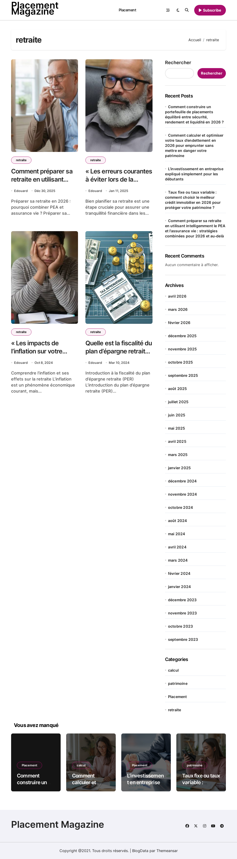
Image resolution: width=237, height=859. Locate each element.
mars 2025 (178, 454)
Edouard (21, 191)
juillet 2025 (178, 402)
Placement (127, 10)
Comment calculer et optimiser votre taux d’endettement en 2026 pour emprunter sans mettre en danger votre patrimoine (194, 145)
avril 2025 (177, 441)
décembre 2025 (182, 336)
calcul (173, 670)
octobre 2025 (180, 362)
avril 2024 (177, 547)
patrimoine (177, 683)
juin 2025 (176, 415)
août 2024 (177, 520)
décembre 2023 (182, 600)
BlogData (140, 850)
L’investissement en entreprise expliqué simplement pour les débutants (194, 174)
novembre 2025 (182, 349)
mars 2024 (178, 560)
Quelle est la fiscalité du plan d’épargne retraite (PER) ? (118, 351)
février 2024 (179, 573)
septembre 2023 (183, 639)
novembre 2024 (182, 494)
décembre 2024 (182, 481)
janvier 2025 (179, 468)
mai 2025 (176, 428)
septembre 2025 (183, 375)
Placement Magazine (57, 824)
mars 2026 (178, 309)
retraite (21, 160)
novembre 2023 (182, 613)
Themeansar (167, 850)
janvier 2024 (179, 586)
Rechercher (178, 62)
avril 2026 (177, 296)
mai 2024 (176, 534)
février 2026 (179, 322)
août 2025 (177, 388)
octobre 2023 (180, 626)
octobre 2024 (180, 507)
